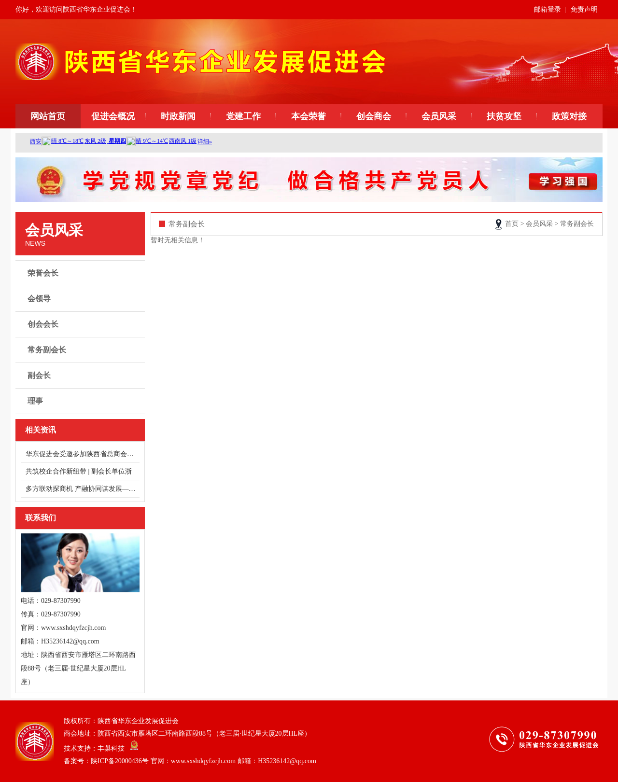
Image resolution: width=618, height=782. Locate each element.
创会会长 (81, 324)
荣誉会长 (81, 273)
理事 (81, 401)
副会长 (81, 375)
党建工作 (243, 116)
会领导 (81, 299)
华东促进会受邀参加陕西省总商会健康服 (83, 454)
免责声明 (584, 9)
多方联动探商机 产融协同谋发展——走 (83, 488)
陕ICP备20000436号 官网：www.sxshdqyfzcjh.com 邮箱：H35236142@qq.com (203, 761)
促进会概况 (113, 116)
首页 (512, 223)
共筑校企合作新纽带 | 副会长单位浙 (79, 471)
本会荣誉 (308, 116)
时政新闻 (178, 116)
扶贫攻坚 (504, 116)
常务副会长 (81, 350)
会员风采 (438, 116)
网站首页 (47, 116)
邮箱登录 (547, 9)
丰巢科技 (111, 748)
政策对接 (569, 116)
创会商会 (373, 116)
